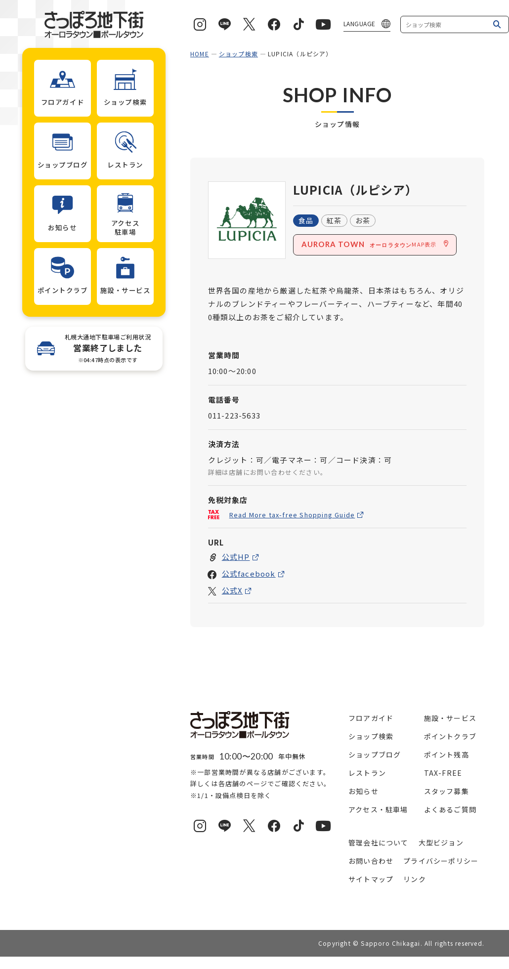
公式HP (236, 557)
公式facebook (249, 574)
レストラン (367, 773)
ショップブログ (374, 754)
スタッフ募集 (446, 791)
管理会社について (378, 842)
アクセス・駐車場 (378, 809)
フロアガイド (370, 718)
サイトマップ (370, 879)
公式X (232, 591)
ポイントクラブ (450, 736)
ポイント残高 (446, 754)
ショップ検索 (238, 53)
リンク (414, 879)
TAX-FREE (443, 773)
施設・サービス (450, 718)
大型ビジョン (441, 842)
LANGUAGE (359, 23)
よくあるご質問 (450, 809)
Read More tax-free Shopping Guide (292, 514)
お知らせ (363, 791)
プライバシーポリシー (440, 861)
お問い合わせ (370, 861)
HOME (199, 53)
